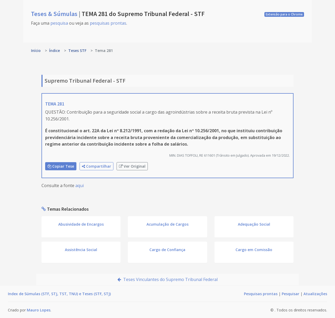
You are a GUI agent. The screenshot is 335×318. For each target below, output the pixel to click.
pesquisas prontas (108, 23)
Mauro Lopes (38, 310)
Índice (54, 50)
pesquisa (59, 23)
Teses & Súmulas (55, 14)
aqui (79, 185)
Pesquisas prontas (261, 293)
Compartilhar (96, 166)
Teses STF (77, 50)
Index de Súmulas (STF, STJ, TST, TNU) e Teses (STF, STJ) (59, 293)
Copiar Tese (61, 166)
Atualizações (315, 293)
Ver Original (132, 166)
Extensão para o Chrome (284, 14)
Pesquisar (290, 293)
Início (36, 50)
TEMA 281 (54, 104)
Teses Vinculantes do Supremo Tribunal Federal (167, 279)
